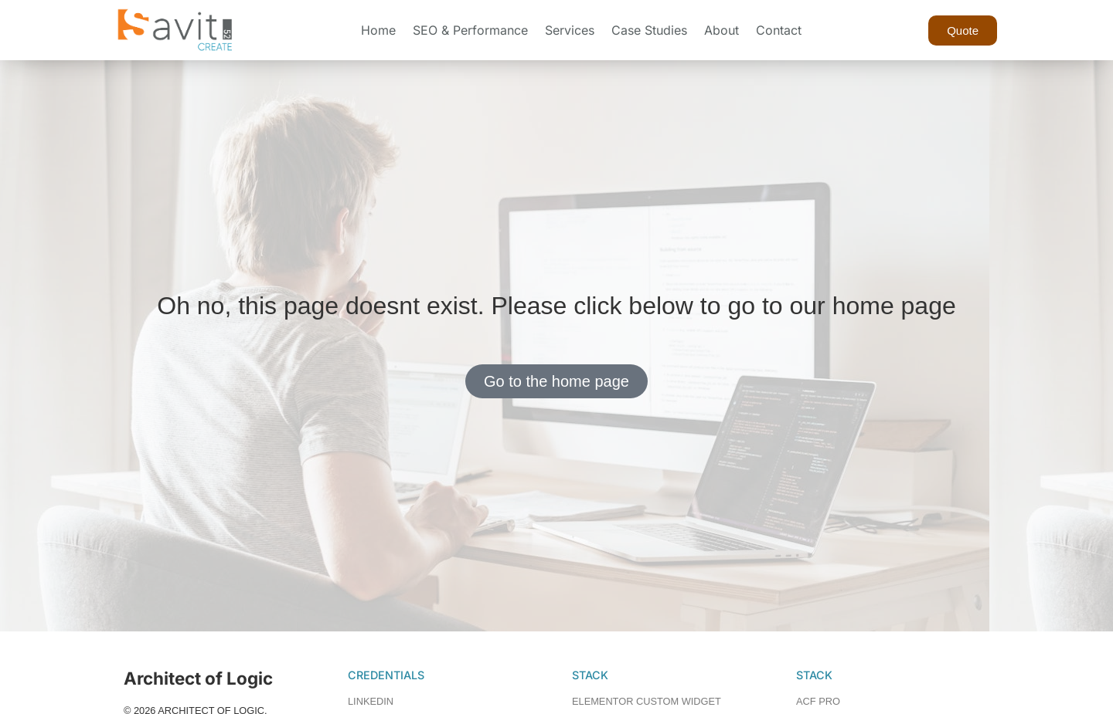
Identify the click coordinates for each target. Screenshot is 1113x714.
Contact (779, 30)
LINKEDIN (370, 701)
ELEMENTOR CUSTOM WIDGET (646, 701)
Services (569, 30)
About (721, 30)
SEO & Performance (470, 30)
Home (378, 30)
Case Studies (649, 30)
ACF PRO (818, 701)
